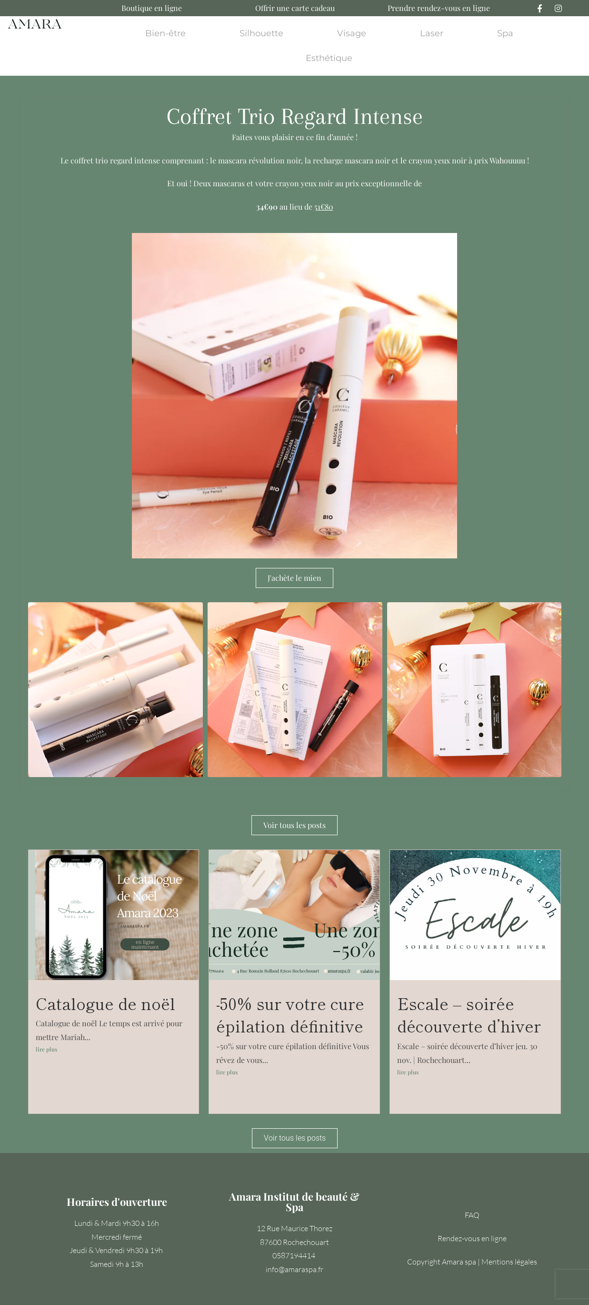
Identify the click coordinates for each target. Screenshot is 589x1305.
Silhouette (261, 33)
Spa (505, 33)
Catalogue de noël (105, 1003)
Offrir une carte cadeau (295, 8)
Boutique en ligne (151, 8)
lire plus (46, 1049)
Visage (351, 33)
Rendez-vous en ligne (472, 1238)
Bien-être (165, 33)
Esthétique (329, 58)
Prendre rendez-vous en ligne (439, 8)
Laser (431, 33)
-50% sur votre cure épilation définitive (290, 1014)
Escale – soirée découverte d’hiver (469, 1014)
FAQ (472, 1215)
